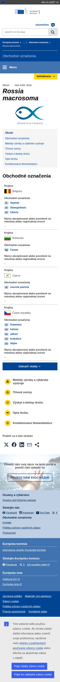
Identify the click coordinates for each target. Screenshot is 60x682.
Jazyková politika (12, 596)
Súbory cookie (11, 601)
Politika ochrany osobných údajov (21, 527)
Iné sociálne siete (37, 564)
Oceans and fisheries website (19, 500)
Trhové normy (13, 148)
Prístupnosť (9, 533)
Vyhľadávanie (52, 32)
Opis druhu (11, 159)
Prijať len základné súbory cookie (33, 674)
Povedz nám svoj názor (30, 477)
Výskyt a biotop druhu (17, 153)
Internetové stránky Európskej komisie (24, 550)
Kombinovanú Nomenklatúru (21, 164)
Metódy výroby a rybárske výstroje (24, 143)
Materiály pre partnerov (38, 596)
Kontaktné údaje (37, 611)
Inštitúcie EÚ (10, 579)
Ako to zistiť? (50, 2)
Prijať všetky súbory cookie (29, 666)
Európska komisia (11, 42)
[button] (6, 444)
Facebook (10, 564)
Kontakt (7, 522)
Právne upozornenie (14, 611)
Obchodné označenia (38, 42)
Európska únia (11, 584)
